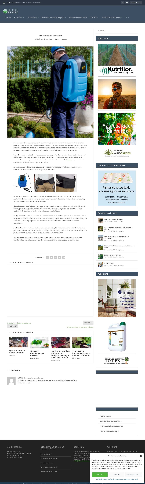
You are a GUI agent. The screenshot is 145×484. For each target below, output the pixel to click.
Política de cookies (101, 479)
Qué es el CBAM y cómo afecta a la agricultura (116, 235)
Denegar (116, 475)
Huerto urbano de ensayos (109, 429)
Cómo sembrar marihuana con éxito (29, 3)
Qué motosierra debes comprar (17, 349)
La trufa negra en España (113, 217)
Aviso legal (134, 479)
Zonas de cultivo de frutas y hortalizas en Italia (119, 244)
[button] (141, 456)
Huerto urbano (48, 37)
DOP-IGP (93, 17)
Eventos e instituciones (111, 17)
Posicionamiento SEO (31, 482)
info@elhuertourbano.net (83, 458)
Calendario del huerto (78, 17)
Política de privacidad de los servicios (119, 479)
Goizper (68, 157)
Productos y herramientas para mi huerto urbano (81, 350)
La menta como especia (112, 252)
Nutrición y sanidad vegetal (53, 17)
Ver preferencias (133, 475)
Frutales (8, 17)
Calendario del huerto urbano (110, 419)
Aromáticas (32, 17)
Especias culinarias (118, 254)
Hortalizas (18, 17)
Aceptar (99, 475)
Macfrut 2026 (109, 261)
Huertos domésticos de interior (37, 350)
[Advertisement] (50, 288)
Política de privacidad (80, 482)
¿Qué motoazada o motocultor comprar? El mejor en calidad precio (60, 351)
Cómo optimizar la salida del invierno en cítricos (118, 226)
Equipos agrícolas (61, 37)
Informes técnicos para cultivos (111, 424)
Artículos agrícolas (117, 219)
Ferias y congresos (118, 263)
